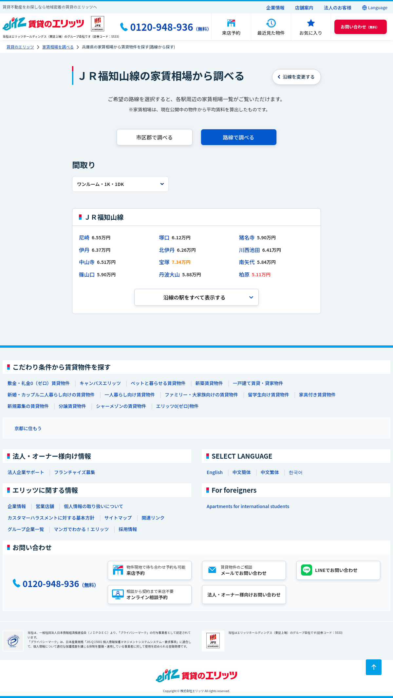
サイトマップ (118, 517)
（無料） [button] (360, 27)
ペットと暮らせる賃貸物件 (158, 383)
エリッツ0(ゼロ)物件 (177, 406)
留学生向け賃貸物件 (268, 394)
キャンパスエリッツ (100, 383)
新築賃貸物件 (209, 383)
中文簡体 (242, 472)
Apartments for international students (248, 506)
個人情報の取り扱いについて (93, 506)
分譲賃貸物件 (72, 406)
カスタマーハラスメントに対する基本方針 (51, 517)
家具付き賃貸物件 (317, 394)
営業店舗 (45, 506)
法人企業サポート (26, 472)
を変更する (299, 76)
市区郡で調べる (154, 137)
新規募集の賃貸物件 (28, 406)
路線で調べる (238, 137)
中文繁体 (270, 472)
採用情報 (128, 529)
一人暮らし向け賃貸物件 (129, 394)
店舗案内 (304, 7)
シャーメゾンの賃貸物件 (121, 406)
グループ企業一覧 (26, 529)
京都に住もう (28, 428)
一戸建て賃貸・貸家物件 (258, 383)
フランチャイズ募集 (74, 472)
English (215, 472)
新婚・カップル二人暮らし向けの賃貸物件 (51, 394)
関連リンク (152, 517)
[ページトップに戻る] (374, 667)
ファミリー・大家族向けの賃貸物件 (201, 394)
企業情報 (275, 7)
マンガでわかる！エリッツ (81, 529)
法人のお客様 (337, 7)
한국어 (296, 472)
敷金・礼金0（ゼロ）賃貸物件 (39, 383)
